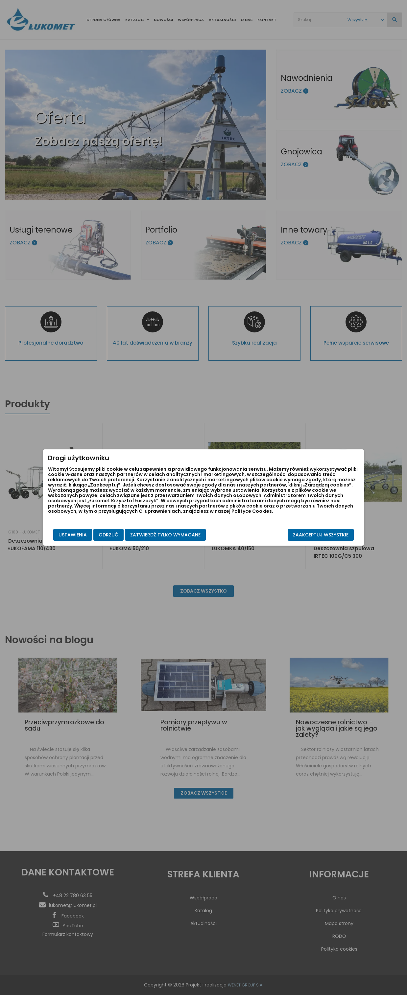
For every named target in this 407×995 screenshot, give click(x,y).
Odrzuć (108, 534)
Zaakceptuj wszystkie (320, 534)
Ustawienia (73, 534)
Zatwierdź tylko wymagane (165, 534)
